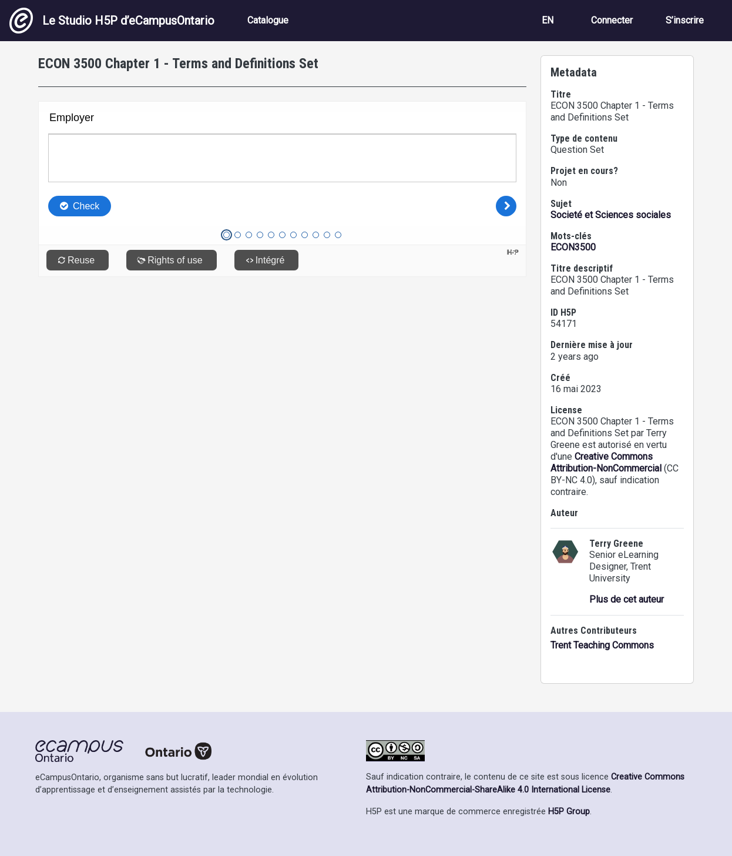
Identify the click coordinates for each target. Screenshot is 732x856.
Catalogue (267, 20)
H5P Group (569, 812)
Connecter (612, 20)
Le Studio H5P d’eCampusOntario (111, 21)
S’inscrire (685, 20)
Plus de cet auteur (626, 599)
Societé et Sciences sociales (610, 214)
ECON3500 (573, 247)
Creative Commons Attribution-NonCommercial (606, 462)
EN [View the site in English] (547, 20)
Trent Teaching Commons (602, 645)
